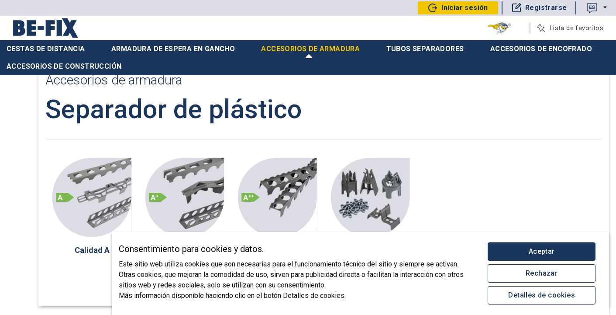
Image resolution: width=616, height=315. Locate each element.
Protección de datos (61, 284)
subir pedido (29, 123)
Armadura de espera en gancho (173, 49)
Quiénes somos (34, 158)
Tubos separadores (425, 49)
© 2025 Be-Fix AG (41, 296)
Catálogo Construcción (44, 140)
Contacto (29, 273)
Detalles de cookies (541, 295)
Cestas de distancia (46, 49)
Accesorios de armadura (310, 51)
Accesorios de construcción (64, 66)
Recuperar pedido (37, 105)
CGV (23, 284)
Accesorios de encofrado (541, 49)
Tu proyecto (27, 88)
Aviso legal (61, 273)
